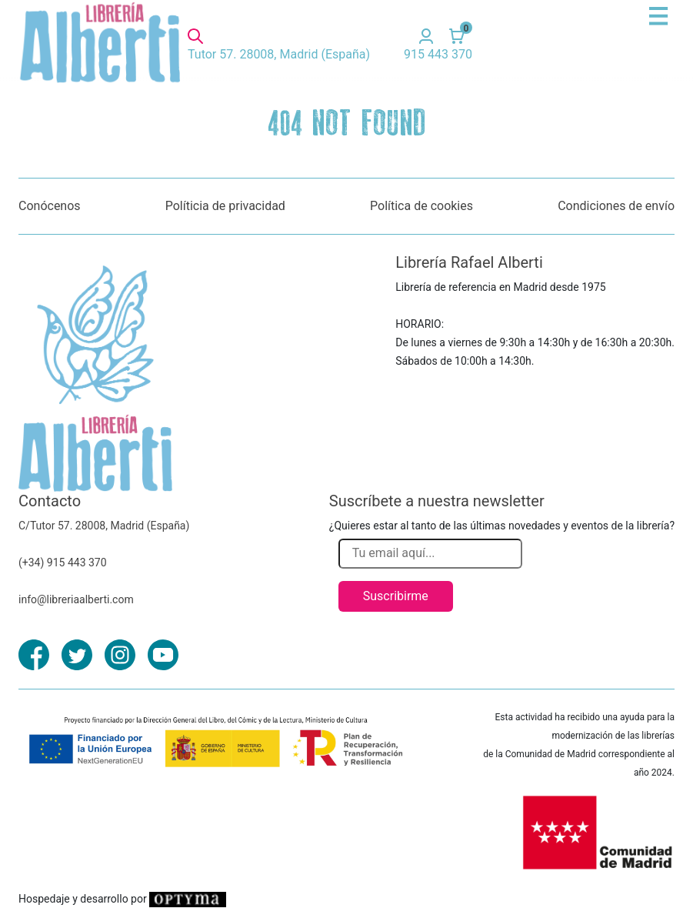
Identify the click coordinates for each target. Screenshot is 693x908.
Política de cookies (421, 206)
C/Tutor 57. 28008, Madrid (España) (103, 525)
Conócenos (49, 206)
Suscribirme (395, 596)
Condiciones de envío (616, 206)
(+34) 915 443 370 (62, 562)
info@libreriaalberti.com (76, 599)
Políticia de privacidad (225, 206)
